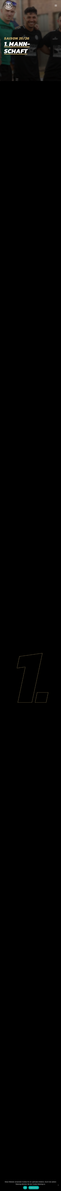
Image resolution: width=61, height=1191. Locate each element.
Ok (25, 1188)
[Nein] (58, 1185)
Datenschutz (33, 1188)
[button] (56, 5)
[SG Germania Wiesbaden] (8, 5)
